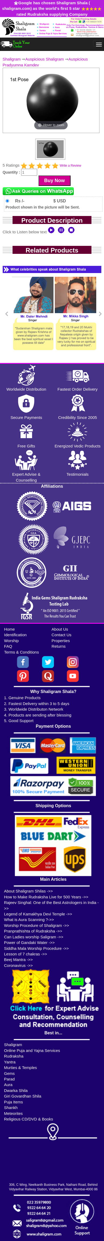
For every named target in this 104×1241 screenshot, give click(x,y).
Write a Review (70, 165)
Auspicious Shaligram (44, 59)
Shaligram (12, 59)
